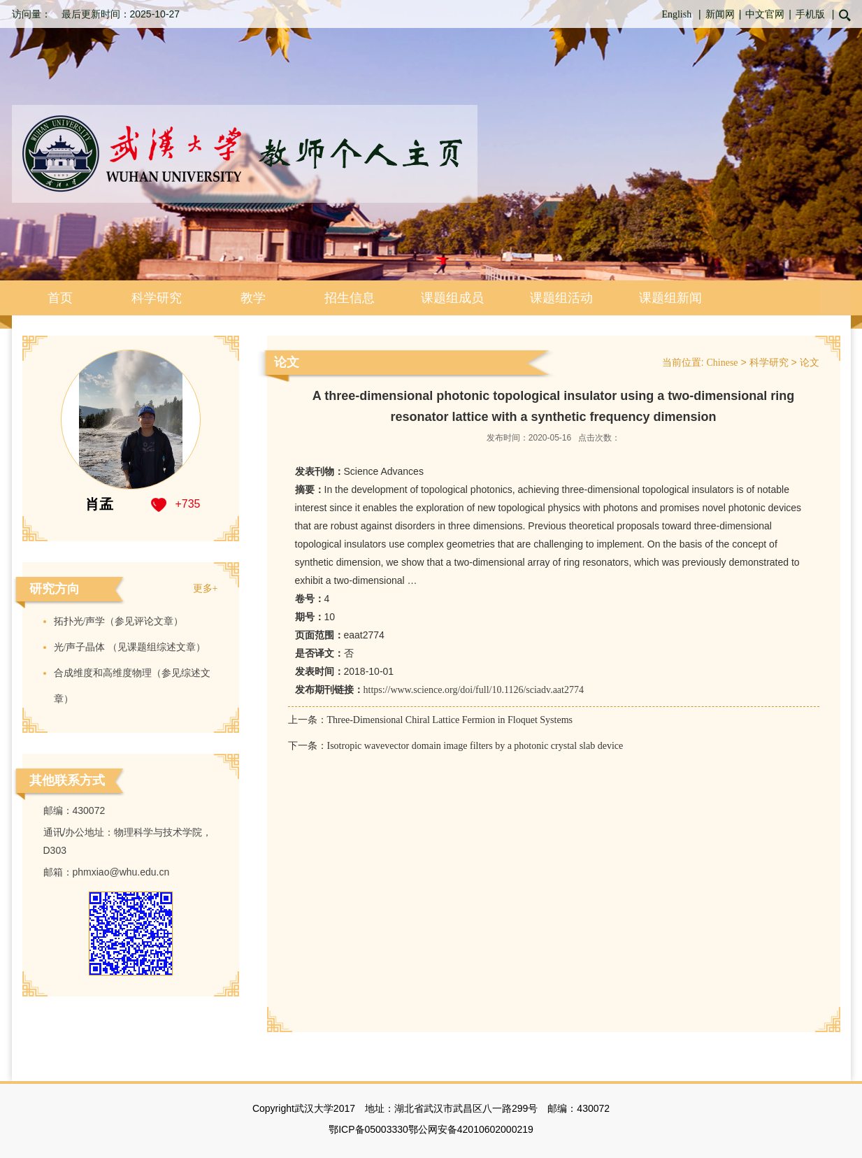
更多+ (205, 588)
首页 (60, 298)
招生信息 (349, 298)
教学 (253, 298)
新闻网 (720, 14)
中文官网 (764, 14)
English (676, 14)
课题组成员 (452, 298)
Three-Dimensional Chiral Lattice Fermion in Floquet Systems (450, 720)
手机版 (810, 14)
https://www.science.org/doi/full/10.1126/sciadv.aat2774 (474, 690)
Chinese (722, 362)
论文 (809, 362)
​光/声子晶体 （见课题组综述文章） (130, 647)
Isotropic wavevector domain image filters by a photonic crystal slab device (475, 746)
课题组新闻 (670, 298)
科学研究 (156, 298)
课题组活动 (561, 298)
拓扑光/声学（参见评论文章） (119, 621)
